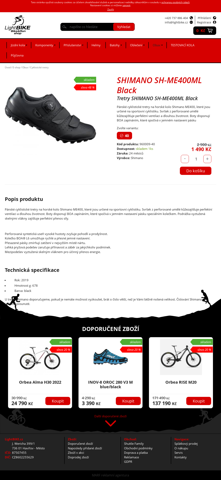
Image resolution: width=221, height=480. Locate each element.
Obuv (156, 45)
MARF (96, 475)
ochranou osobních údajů (175, 2)
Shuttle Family (134, 444)
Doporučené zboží (80, 444)
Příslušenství (72, 45)
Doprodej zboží (78, 457)
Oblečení (136, 45)
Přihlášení (204, 18)
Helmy (96, 45)
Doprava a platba (136, 453)
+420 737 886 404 (176, 18)
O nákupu (181, 448)
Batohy (115, 45)
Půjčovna (17, 55)
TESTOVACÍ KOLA (183, 45)
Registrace (204, 22)
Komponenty (44, 45)
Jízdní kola (18, 45)
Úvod (8, 67)
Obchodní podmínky (138, 448)
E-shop (16, 67)
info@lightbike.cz (176, 22)
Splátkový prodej (186, 444)
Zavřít (110, 9)
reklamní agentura (115, 475)
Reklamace (131, 457)
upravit (126, 5)
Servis (178, 453)
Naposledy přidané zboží (85, 448)
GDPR (128, 462)
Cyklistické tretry (39, 67)
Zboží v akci (76, 453)
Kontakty (180, 457)
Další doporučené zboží (110, 416)
